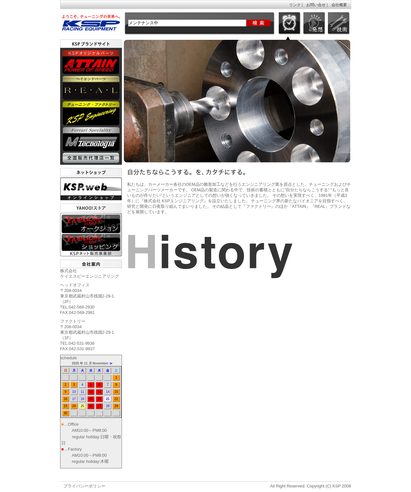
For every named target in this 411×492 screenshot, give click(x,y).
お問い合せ (316, 5)
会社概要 (339, 5)
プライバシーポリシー (84, 486)
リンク (295, 5)
